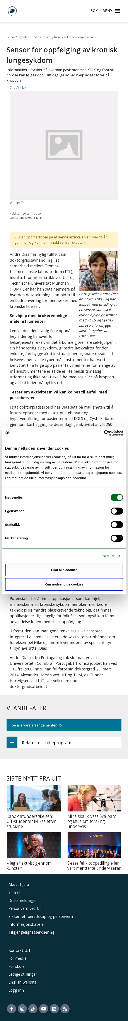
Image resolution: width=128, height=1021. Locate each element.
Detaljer (108, 556)
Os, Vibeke (18, 87)
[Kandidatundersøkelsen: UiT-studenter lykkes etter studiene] (34, 808)
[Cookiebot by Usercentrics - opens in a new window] (104, 433)
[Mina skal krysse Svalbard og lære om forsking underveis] (94, 808)
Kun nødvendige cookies (64, 584)
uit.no (10, 37)
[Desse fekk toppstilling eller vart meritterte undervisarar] (94, 853)
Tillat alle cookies (64, 570)
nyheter (24, 37)
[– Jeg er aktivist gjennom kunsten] (34, 853)
